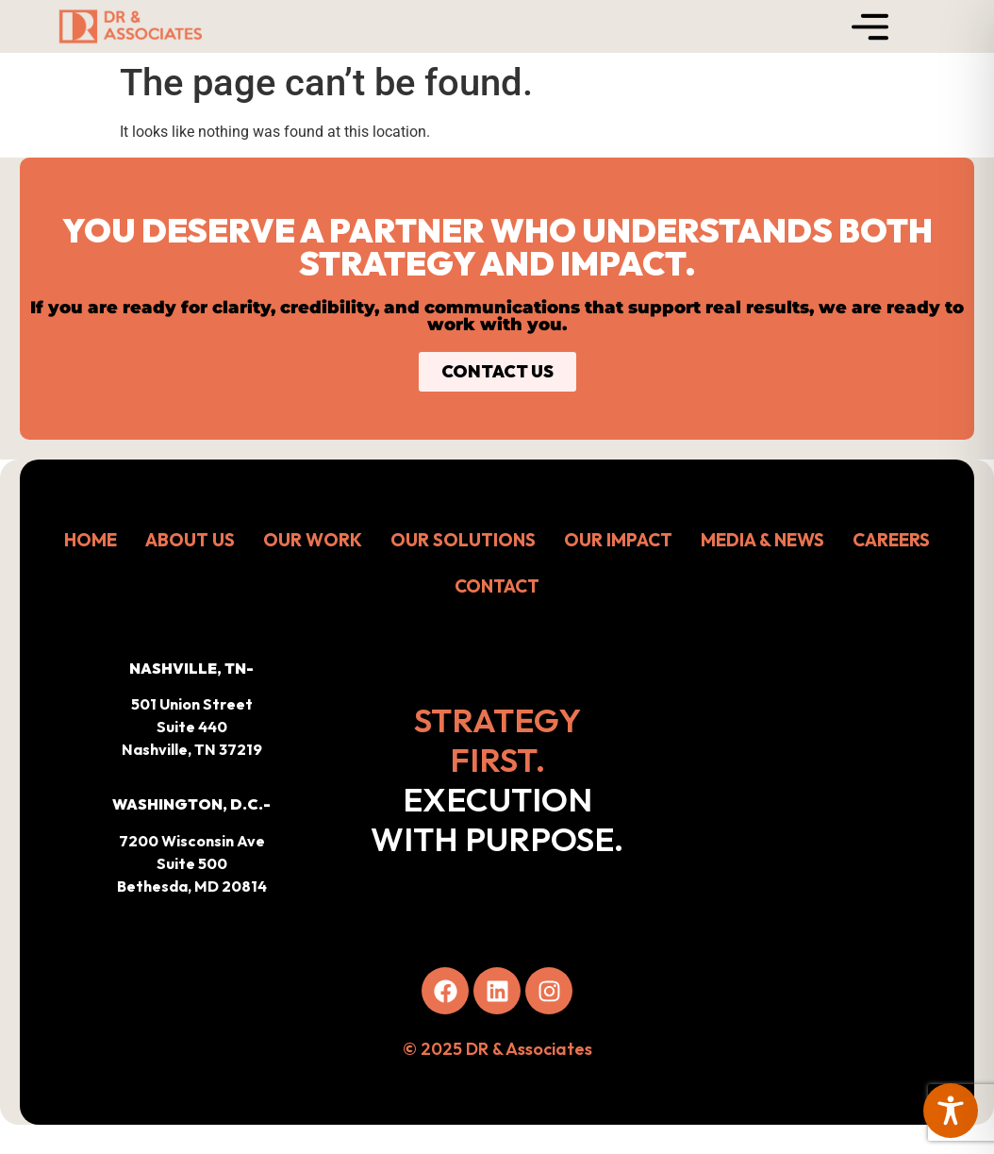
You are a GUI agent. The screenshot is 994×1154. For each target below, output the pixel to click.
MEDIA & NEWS (762, 539)
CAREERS (891, 539)
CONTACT (497, 586)
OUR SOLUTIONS (463, 539)
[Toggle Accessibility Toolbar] (950, 1110)
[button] (191, 844)
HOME (90, 539)
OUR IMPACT (618, 539)
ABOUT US (190, 539)
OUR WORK (312, 539)
